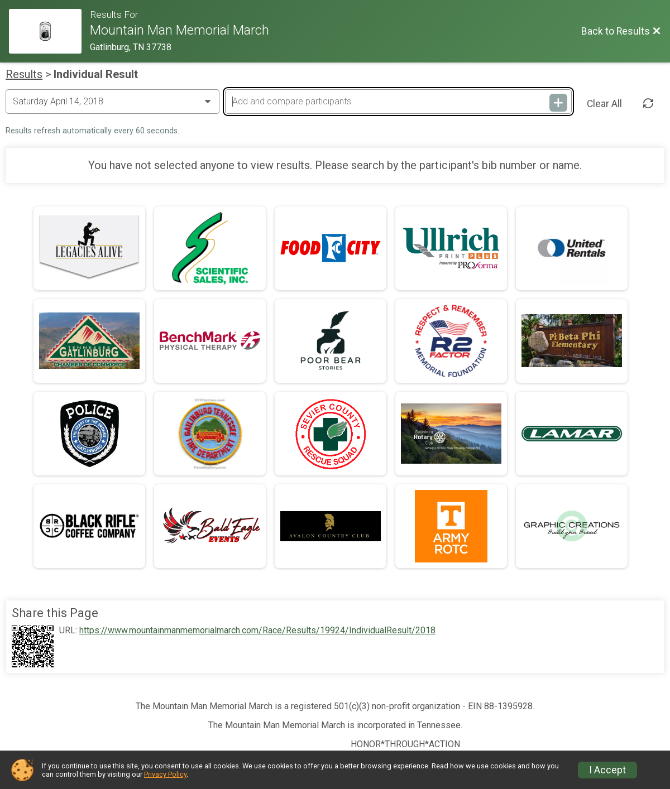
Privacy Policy (165, 774)
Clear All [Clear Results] (604, 103)
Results (24, 74)
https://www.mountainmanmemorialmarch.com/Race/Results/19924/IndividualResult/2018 (257, 631)
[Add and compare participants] (398, 101)
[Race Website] (49, 31)
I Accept (607, 770)
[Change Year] (112, 101)
